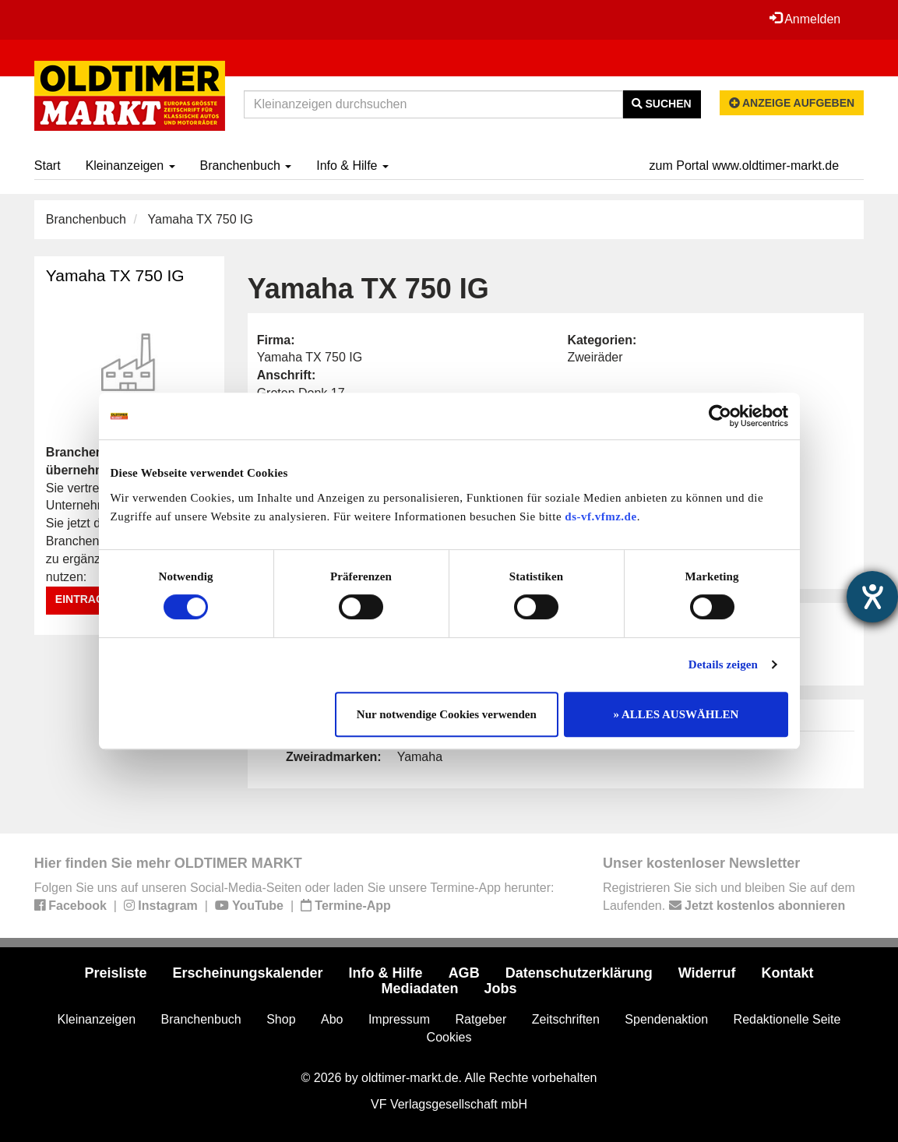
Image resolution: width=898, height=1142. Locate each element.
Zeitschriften (566, 1019)
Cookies (449, 1037)
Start (47, 165)
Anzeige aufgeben (792, 103)
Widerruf (707, 973)
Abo (332, 1019)
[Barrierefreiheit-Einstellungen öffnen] (872, 596)
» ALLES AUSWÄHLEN (676, 714)
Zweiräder (594, 357)
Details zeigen (723, 664)
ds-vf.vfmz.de (600, 516)
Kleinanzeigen (130, 165)
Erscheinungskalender (248, 973)
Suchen (662, 103)
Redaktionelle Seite (787, 1019)
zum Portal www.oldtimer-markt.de (745, 165)
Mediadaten (419, 988)
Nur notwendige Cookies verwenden (447, 714)
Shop (280, 1019)
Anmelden (805, 19)
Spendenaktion (666, 1019)
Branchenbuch (246, 165)
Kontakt (788, 973)
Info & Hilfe (352, 165)
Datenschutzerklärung (579, 973)
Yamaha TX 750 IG (115, 275)
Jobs (500, 988)
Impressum (399, 1019)
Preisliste (115, 973)
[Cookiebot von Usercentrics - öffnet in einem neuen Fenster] (720, 416)
